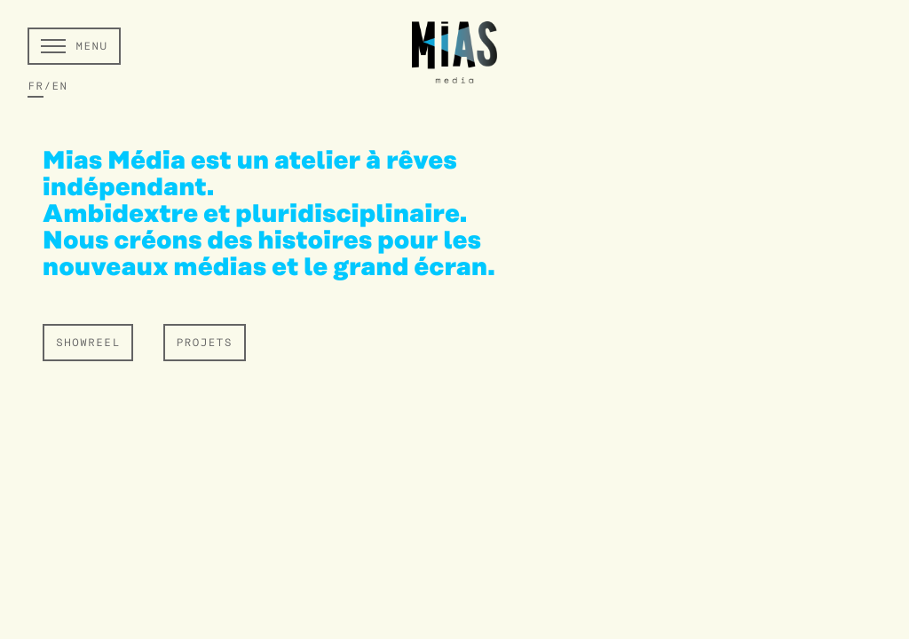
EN (59, 87)
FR (35, 87)
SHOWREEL (88, 343)
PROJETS (205, 343)
